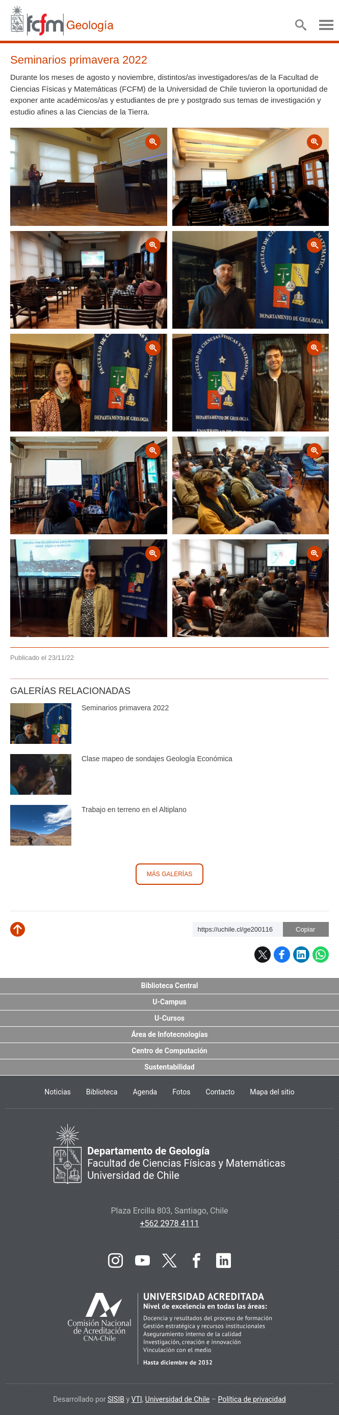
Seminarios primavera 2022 (125, 708)
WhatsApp (321, 954)
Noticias (57, 1092)
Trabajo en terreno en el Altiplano (134, 809)
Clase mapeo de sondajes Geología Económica (157, 759)
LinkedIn (301, 954)
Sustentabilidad (169, 1067)
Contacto (219, 1092)
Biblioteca (102, 1092)
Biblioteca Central (169, 985)
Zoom (21, 134)
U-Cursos (169, 1018)
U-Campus (169, 1002)
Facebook (282, 954)
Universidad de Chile (177, 1399)
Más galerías (169, 874)
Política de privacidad (251, 1399)
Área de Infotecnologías (169, 1034)
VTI (137, 1399)
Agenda (145, 1092)
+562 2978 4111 (169, 1223)
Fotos (181, 1092)
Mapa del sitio (272, 1092)
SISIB (116, 1399)
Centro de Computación (169, 1051)
